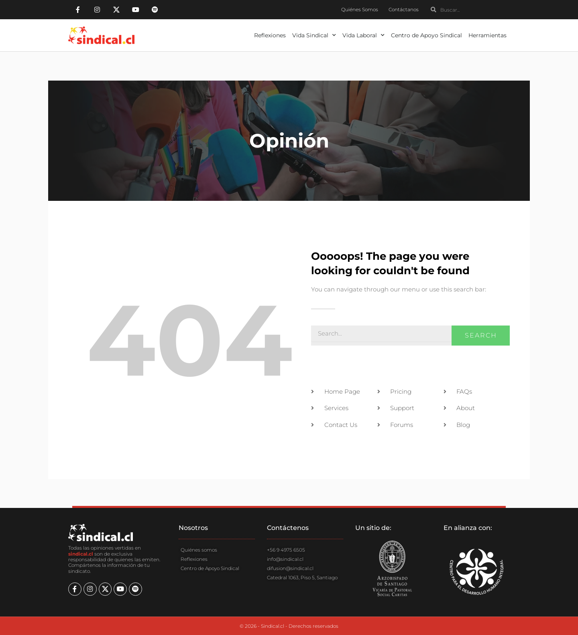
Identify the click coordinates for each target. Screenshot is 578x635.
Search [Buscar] (481, 335)
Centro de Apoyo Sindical (426, 35)
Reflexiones (270, 35)
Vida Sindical (314, 35)
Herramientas (487, 35)
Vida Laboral (363, 35)
